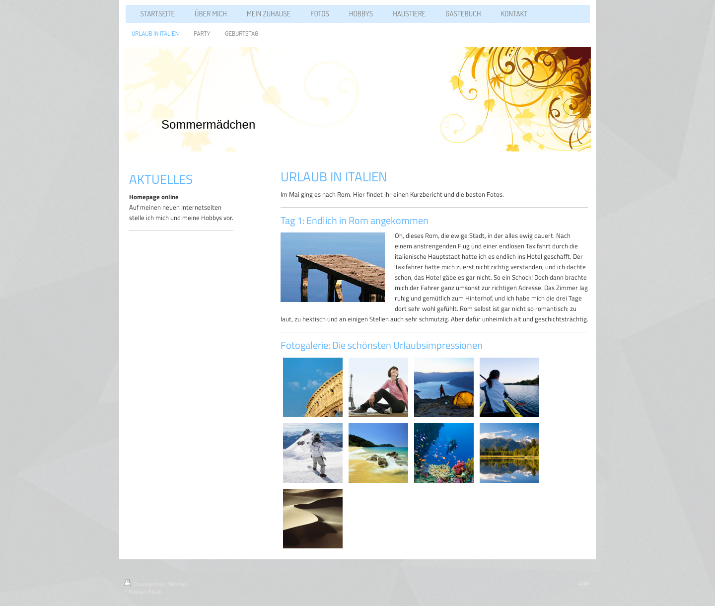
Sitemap (177, 584)
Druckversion (144, 584)
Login (584, 583)
